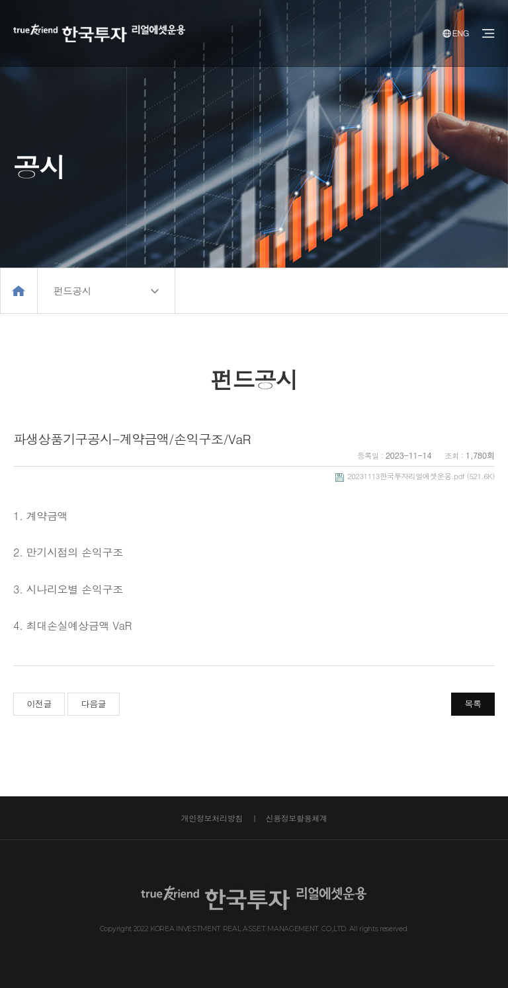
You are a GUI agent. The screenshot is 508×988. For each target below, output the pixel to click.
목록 (473, 703)
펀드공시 (72, 290)
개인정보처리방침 (212, 817)
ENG (456, 32)
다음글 (93, 703)
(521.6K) (415, 476)
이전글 (39, 703)
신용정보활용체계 (296, 817)
